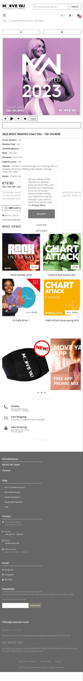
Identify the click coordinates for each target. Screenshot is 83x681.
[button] (63, 15)
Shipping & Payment (14, 511)
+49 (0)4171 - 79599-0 (20, 419)
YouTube (7, 588)
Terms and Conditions (27, 670)
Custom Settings (41, 225)
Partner (6, 479)
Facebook (7, 579)
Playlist (33, 119)
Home (4, 21)
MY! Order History (12, 501)
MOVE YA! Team (11, 473)
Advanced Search (12, 506)
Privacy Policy (38, 205)
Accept (41, 213)
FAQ (6, 515)
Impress (58, 670)
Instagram (8, 583)
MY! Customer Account (15, 496)
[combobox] (51, 7)
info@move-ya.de (12, 552)
